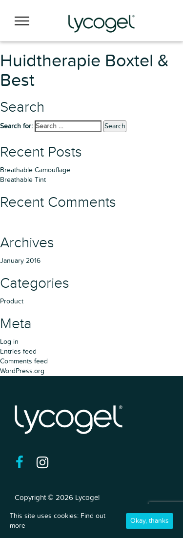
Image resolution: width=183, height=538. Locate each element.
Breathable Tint (23, 180)
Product (11, 301)
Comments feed (24, 361)
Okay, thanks (149, 521)
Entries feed (18, 351)
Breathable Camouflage (35, 170)
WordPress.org (22, 371)
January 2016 (20, 261)
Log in (9, 342)
